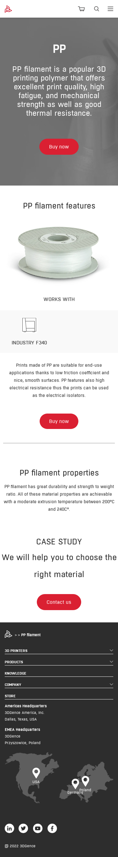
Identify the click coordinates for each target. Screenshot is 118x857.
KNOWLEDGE (15, 673)
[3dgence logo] (13, 9)
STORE (10, 695)
